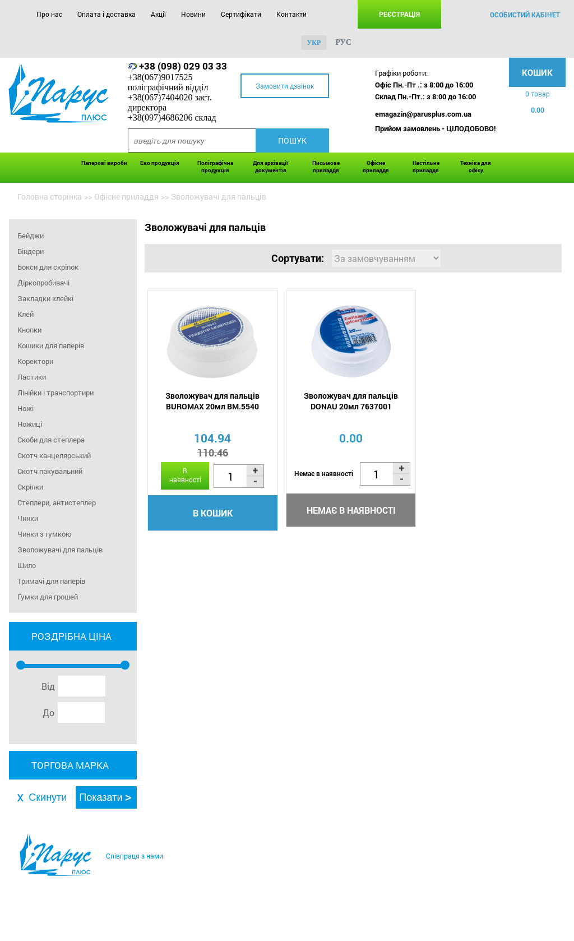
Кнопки (29, 330)
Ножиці (29, 424)
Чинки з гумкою (44, 534)
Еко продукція (159, 163)
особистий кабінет (525, 14)
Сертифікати (241, 14)
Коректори (35, 361)
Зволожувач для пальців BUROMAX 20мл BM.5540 (212, 401)
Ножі (25, 408)
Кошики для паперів (50, 345)
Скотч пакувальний (49, 471)
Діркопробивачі (43, 283)
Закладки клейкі (45, 298)
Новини (193, 14)
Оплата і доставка (106, 14)
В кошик (213, 513)
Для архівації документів (270, 166)
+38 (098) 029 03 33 (183, 65)
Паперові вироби (104, 163)
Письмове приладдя (326, 166)
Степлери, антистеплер (56, 502)
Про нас (49, 14)
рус (343, 42)
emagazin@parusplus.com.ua (423, 114)
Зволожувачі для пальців (60, 550)
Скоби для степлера (51, 440)
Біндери (30, 251)
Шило (26, 565)
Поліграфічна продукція (215, 166)
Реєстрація (399, 14)
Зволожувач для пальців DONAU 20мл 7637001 (351, 401)
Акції (158, 14)
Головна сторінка (49, 196)
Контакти (291, 14)
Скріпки (30, 487)
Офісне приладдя (376, 166)
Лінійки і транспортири (55, 393)
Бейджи (30, 235)
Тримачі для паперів (51, 581)
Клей (25, 314)
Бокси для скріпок (47, 267)
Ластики (31, 377)
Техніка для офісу (475, 166)
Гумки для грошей (47, 597)
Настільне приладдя (426, 166)
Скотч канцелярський (54, 455)
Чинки (27, 518)
